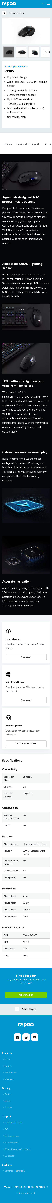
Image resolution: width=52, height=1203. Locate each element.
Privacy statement (26, 1193)
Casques (8, 1107)
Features (7, 144)
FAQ (6, 1129)
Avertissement (11, 1142)
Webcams (9, 1079)
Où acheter (9, 1155)
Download (26, 657)
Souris (7, 1059)
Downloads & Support (28, 144)
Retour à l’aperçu (13, 13)
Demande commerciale (15, 1170)
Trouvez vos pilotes (13, 1122)
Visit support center (26, 743)
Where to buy (26, 995)
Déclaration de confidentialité (18, 1149)
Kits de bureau (11, 1072)
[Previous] (46, 52)
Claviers (8, 1066)
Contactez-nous (12, 1135)
